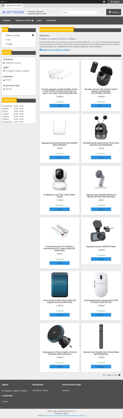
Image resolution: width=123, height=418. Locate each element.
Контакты (51, 20)
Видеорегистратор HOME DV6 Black (101, 247)
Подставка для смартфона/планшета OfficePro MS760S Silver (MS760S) (101, 196)
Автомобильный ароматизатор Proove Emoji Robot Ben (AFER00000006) (101, 144)
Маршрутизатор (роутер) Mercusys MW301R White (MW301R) (60, 144)
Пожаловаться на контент (53, 415)
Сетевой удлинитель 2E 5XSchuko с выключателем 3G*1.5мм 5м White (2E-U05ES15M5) (60, 249)
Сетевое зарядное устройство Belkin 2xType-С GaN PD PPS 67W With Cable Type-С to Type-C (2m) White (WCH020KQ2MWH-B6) (59, 91)
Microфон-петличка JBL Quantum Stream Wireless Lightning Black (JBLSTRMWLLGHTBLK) (101, 91)
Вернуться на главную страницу (56, 50)
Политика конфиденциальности (74, 415)
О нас (39, 20)
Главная (6, 20)
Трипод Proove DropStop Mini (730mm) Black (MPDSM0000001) (101, 353)
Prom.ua (72, 411)
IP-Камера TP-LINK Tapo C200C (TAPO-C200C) (60, 196)
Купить (59, 106)
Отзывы (9, 44)
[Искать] (97, 12)
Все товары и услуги (110, 375)
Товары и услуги (23, 20)
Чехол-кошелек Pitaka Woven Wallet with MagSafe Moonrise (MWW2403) (59, 301)
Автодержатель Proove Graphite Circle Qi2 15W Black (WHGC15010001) (60, 353)
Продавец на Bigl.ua (61, 413)
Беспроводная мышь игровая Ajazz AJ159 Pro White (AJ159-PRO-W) (101, 301)
